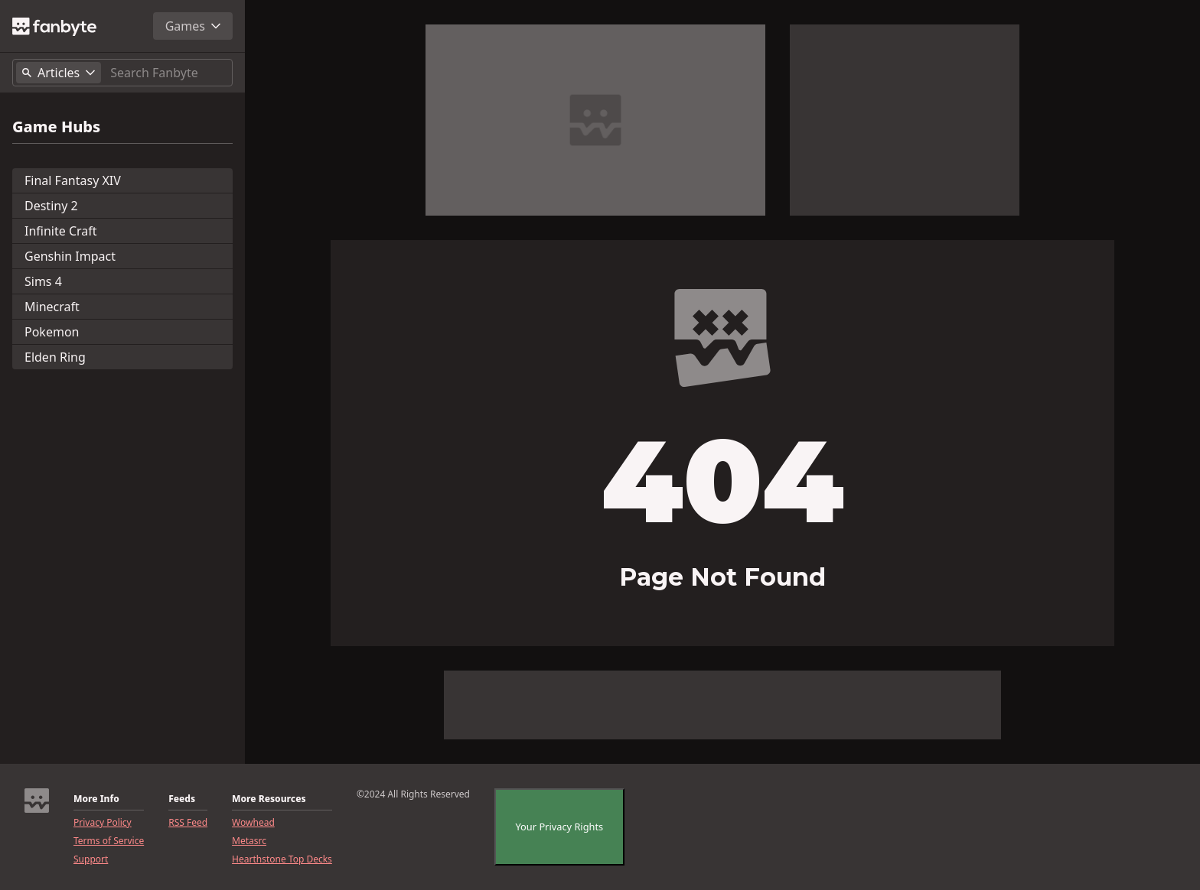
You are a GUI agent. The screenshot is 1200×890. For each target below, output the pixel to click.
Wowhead (253, 823)
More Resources (268, 799)
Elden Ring (55, 357)
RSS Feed (187, 823)
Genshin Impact (70, 256)
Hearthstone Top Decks (282, 859)
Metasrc (249, 841)
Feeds (181, 799)
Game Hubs (56, 127)
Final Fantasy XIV (72, 180)
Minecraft (52, 306)
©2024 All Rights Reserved (413, 794)
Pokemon (51, 331)
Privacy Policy (102, 823)
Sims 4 (43, 281)
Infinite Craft (60, 230)
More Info (96, 799)
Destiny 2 (51, 205)
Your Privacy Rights (560, 826)
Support (90, 859)
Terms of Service (108, 841)
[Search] (168, 72)
